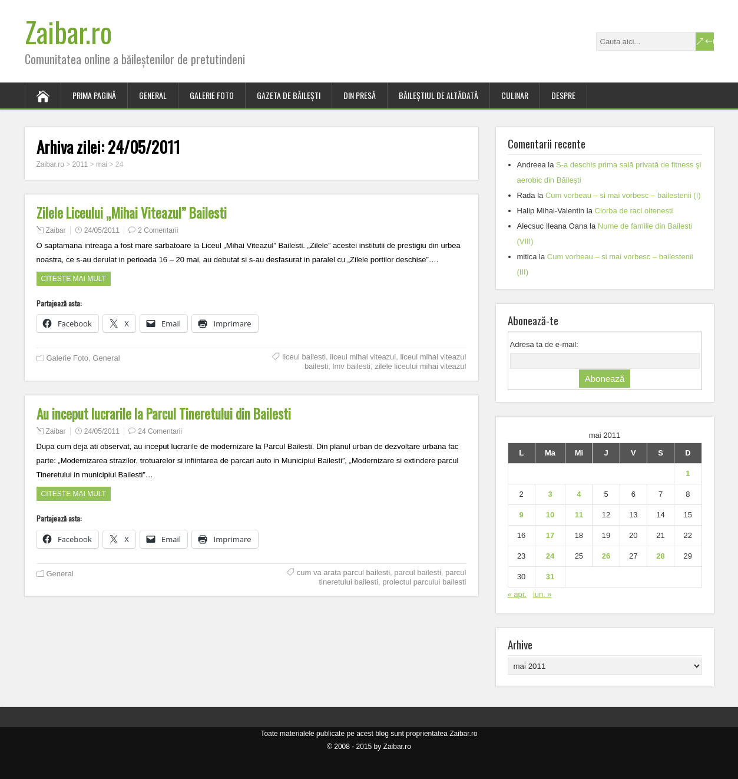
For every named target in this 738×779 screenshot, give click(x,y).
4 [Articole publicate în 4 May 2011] (579, 494)
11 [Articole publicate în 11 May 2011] (579, 514)
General (153, 95)
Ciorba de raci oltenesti (634, 210)
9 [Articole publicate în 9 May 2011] (521, 514)
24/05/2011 (102, 230)
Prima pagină (94, 95)
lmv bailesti (351, 366)
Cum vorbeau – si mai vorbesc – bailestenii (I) (623, 195)
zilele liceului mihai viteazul (420, 366)
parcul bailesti (417, 572)
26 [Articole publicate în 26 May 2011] (606, 556)
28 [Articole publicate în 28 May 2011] (660, 556)
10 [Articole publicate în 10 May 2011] (550, 514)
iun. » (542, 594)
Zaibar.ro (68, 31)
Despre (563, 95)
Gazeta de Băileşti (288, 95)
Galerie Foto (212, 95)
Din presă (359, 95)
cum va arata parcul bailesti (343, 572)
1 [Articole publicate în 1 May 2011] (688, 473)
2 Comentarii (158, 230)
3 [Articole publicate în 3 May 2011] (550, 494)
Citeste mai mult (73, 279)
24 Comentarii (160, 431)
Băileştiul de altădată (438, 95)
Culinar (514, 95)
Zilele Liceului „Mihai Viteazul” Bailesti (132, 213)
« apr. (517, 594)
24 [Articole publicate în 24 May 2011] (550, 556)
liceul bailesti (304, 356)
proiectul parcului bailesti (424, 581)
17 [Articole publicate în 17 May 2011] (550, 535)
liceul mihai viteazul (363, 356)
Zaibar (56, 230)
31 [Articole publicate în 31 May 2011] (550, 576)
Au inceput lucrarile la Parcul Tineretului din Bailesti (164, 414)
